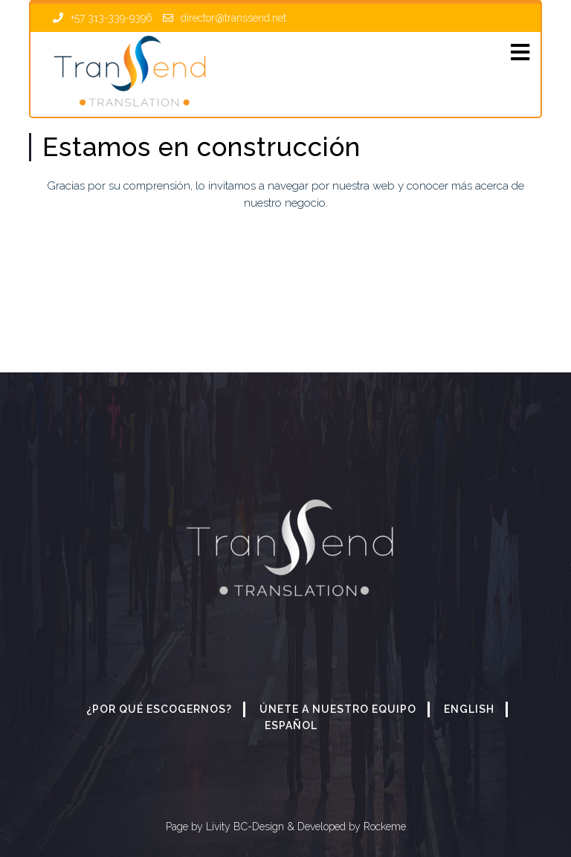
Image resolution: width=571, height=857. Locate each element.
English (469, 709)
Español (291, 725)
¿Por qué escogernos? (159, 709)
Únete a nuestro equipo (337, 709)
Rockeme (383, 826)
